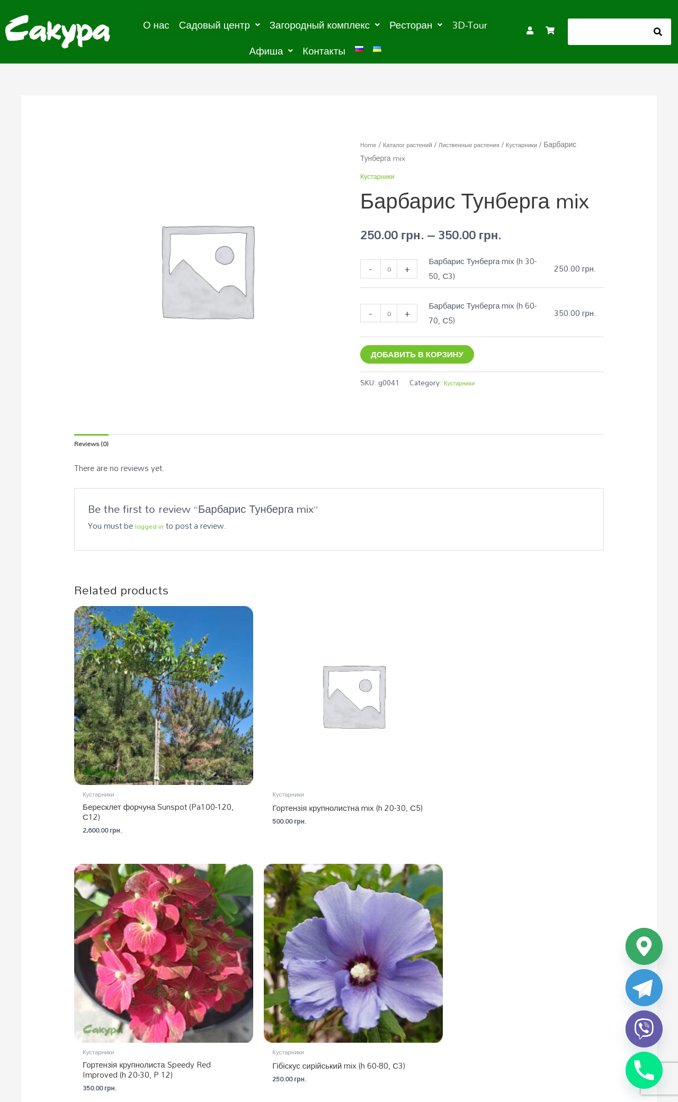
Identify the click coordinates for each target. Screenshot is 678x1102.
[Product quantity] (390, 266)
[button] (206, 24)
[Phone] (644, 1070)
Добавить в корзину (417, 351)
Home (370, 141)
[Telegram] (644, 987)
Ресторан (380, 24)
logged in (151, 527)
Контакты (297, 48)
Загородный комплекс (299, 24)
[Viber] (644, 1028)
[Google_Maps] (644, 946)
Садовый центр (206, 24)
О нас (150, 24)
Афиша (472, 24)
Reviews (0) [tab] (95, 442)
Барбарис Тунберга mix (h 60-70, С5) (486, 309)
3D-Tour (428, 24)
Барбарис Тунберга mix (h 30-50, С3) (486, 265)
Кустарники (417, 155)
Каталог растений (417, 141)
